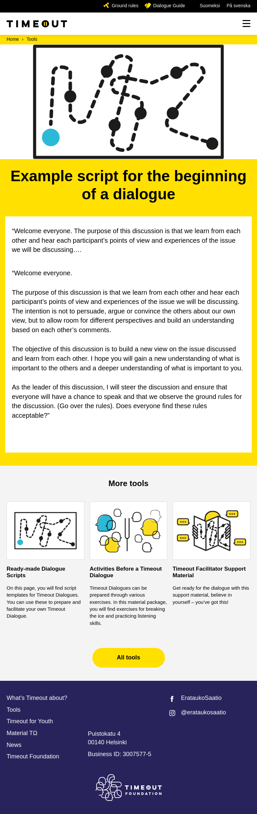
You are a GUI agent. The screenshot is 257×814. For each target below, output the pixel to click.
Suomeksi (210, 5)
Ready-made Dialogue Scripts (36, 572)
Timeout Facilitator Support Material (209, 572)
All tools (128, 657)
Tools (31, 39)
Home (13, 39)
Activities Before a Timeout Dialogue (126, 572)
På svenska (238, 5)
